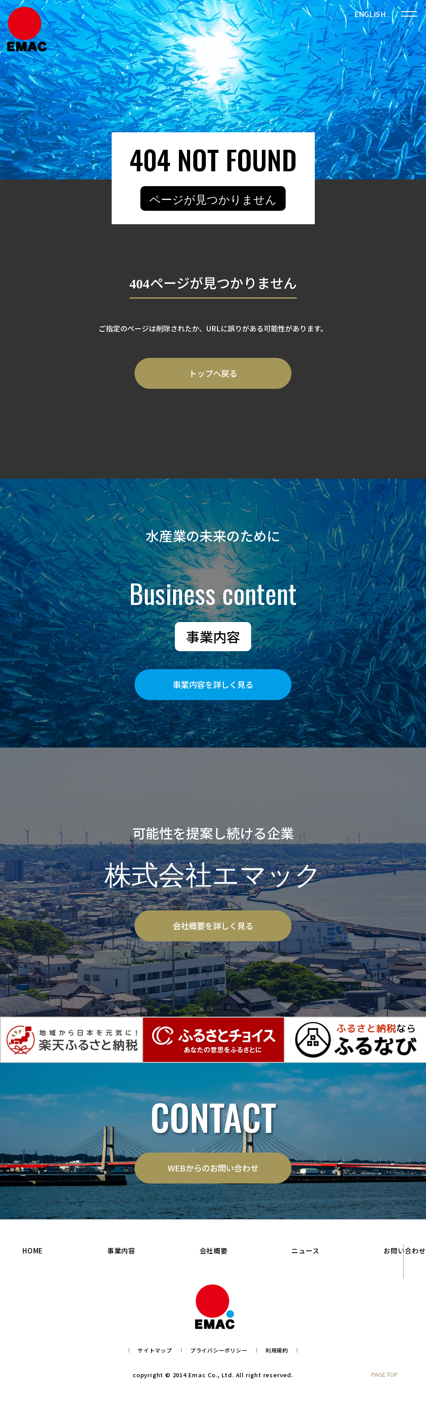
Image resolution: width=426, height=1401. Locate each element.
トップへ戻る (213, 374)
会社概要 (214, 1257)
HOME (32, 1257)
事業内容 (121, 1257)
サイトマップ (155, 1356)
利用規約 (276, 1356)
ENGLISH (370, 14)
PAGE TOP (384, 1380)
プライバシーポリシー (219, 1356)
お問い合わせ (404, 1257)
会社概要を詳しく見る (213, 928)
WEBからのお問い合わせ (213, 1172)
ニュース (305, 1257)
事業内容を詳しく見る (213, 687)
